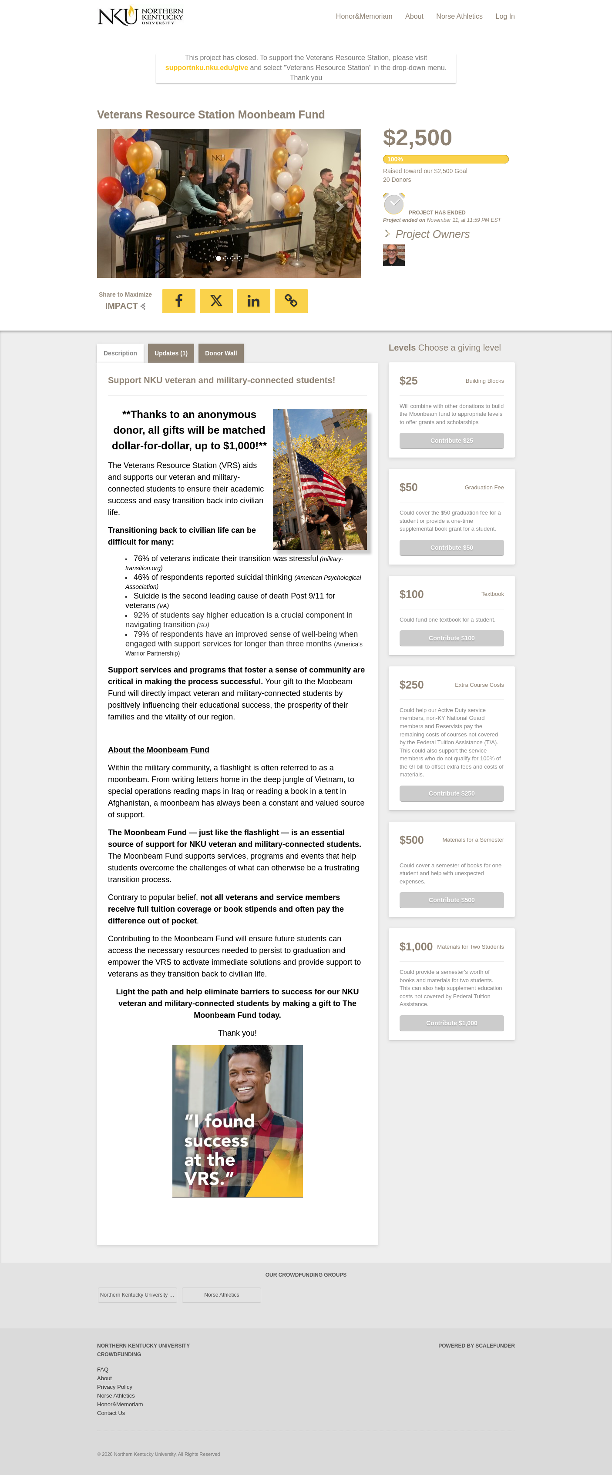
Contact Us (111, 1413)
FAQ (102, 1369)
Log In (505, 16)
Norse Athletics (460, 16)
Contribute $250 (452, 793)
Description (120, 353)
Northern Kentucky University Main (138, 1295)
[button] (117, 203)
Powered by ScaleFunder (476, 1346)
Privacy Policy (114, 1387)
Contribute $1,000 (451, 1023)
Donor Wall (221, 353)
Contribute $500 (452, 899)
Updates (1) (171, 353)
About (415, 16)
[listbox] (229, 203)
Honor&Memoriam (365, 16)
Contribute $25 (451, 440)
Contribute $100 (452, 638)
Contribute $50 (451, 547)
